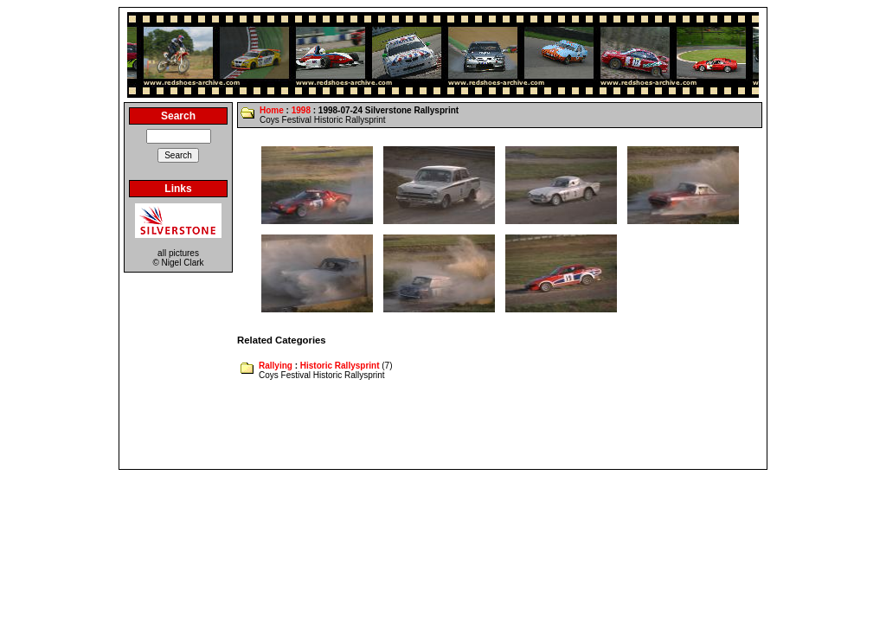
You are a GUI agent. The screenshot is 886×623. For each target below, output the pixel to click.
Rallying (275, 365)
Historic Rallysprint (340, 365)
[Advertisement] (443, 426)
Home (272, 110)
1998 (301, 110)
